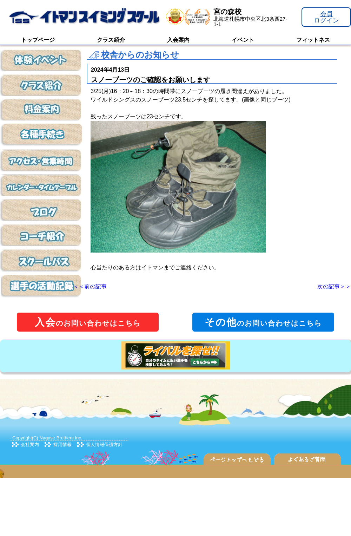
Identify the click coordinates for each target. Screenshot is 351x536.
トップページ (38, 40)
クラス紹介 (111, 40)
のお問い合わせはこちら (88, 322)
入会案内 (178, 40)
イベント (243, 40)
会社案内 (30, 444)
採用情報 (62, 444)
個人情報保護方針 (104, 444)
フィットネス (313, 40)
